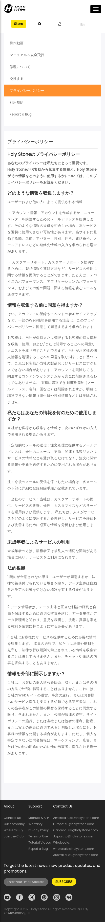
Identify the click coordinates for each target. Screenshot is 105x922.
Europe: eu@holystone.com (73, 824)
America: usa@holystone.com (76, 818)
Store (18, 23)
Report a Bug (21, 114)
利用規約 (16, 102)
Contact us (12, 818)
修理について (20, 66)
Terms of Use (38, 836)
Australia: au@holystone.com (75, 855)
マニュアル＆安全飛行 (27, 54)
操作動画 (16, 43)
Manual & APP (38, 818)
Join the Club (13, 836)
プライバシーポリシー (27, 90)
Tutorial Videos (39, 842)
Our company (14, 824)
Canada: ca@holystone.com (75, 830)
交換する (16, 78)
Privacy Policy (38, 830)
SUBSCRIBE (64, 881)
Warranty (35, 824)
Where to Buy (13, 830)
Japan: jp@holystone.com (73, 836)
